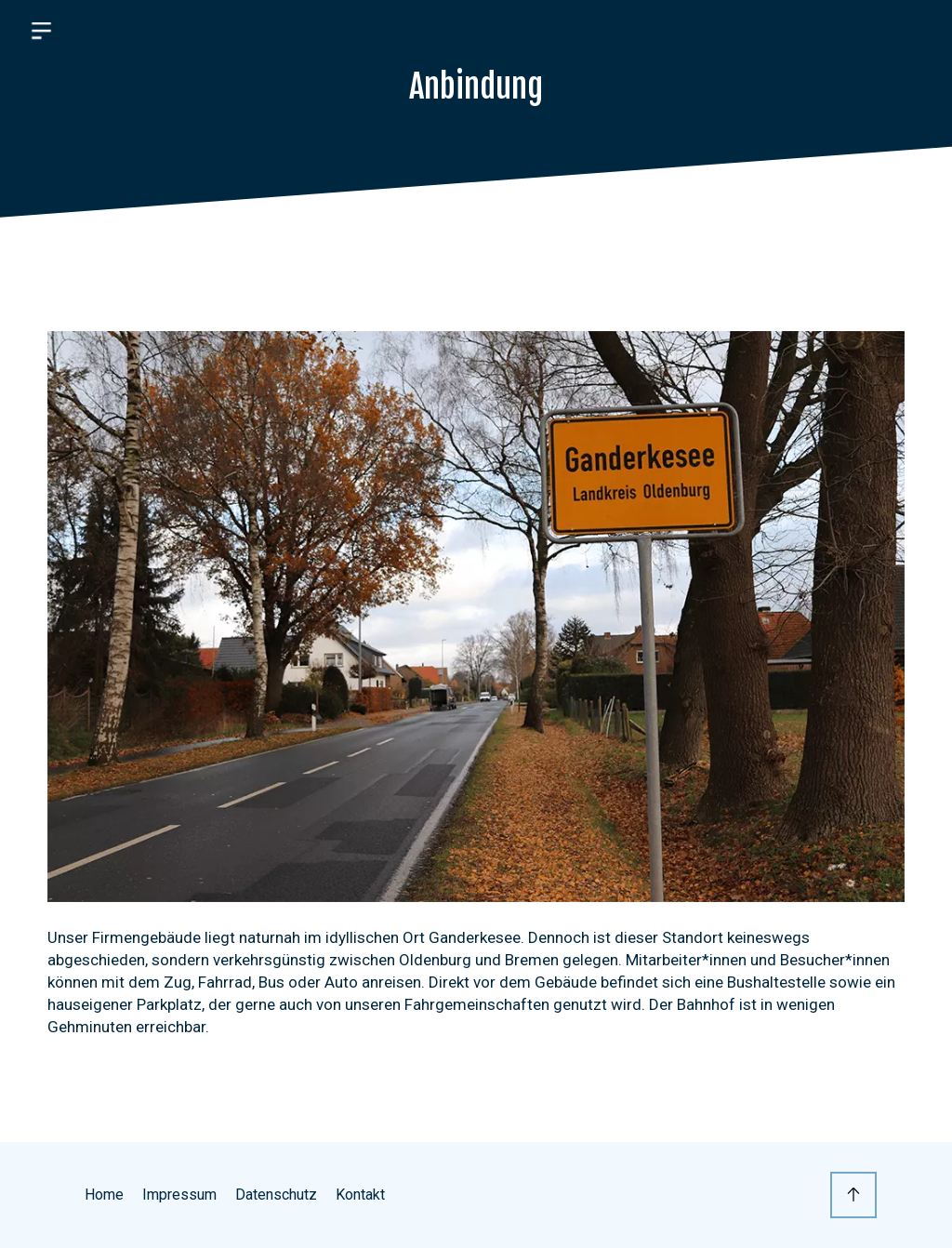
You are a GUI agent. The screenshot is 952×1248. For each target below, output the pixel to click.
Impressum (179, 1194)
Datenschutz (276, 1194)
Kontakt (360, 1194)
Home (104, 1194)
